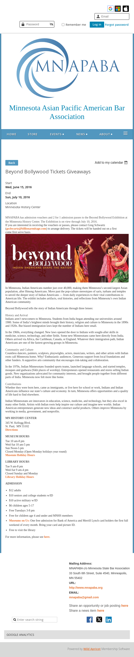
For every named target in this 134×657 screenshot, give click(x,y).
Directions (11, 429)
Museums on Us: (19, 520)
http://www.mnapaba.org (86, 587)
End (8, 193)
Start (8, 183)
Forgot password (117, 25)
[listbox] (112, 162)
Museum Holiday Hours (20, 455)
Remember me (76, 25)
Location (11, 203)
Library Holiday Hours (19, 476)
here (46, 536)
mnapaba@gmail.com (84, 597)
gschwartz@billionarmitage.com (26, 228)
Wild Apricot (92, 649)
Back (11, 163)
